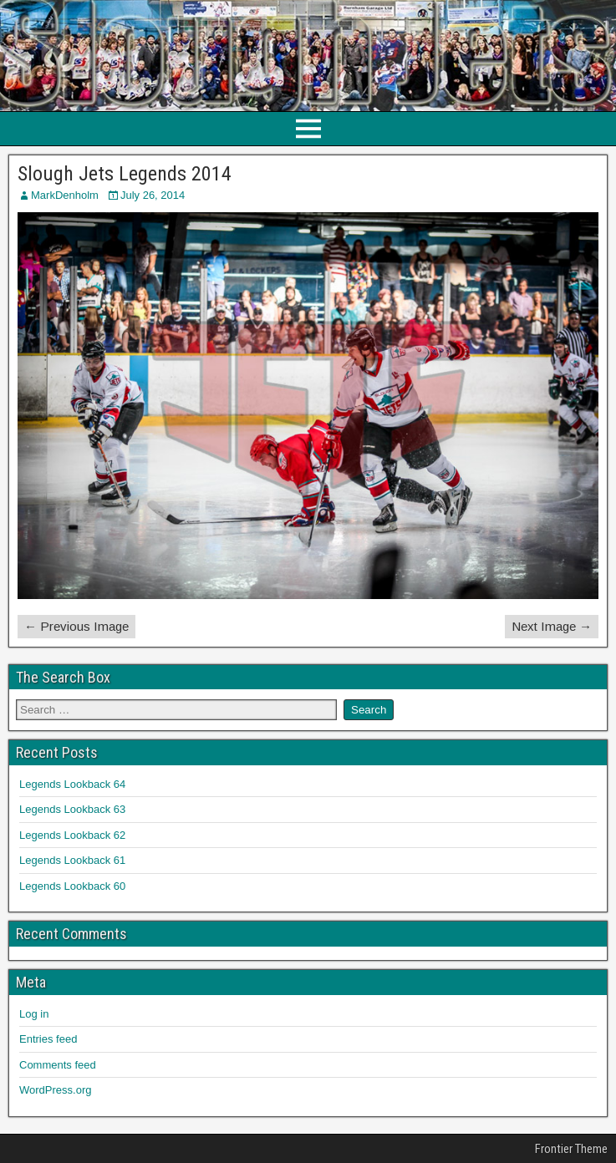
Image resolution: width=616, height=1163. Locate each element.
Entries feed (48, 1039)
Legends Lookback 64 (72, 784)
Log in (33, 1014)
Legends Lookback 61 (72, 860)
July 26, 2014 (152, 195)
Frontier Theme (571, 1148)
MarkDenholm (65, 195)
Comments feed (57, 1065)
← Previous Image (76, 626)
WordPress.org (55, 1090)
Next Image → (552, 626)
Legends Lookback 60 (72, 886)
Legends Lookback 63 (72, 809)
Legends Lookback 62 (72, 835)
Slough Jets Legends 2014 (125, 173)
